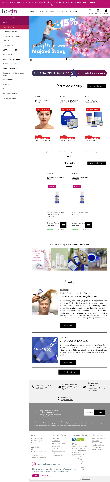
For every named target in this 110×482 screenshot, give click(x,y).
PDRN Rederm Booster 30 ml (56, 178)
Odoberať (99, 412)
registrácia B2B (67, 400)
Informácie (62, 12)
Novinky (5, 23)
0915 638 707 (41, 388)
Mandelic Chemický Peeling (42, 101)
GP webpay (76, 444)
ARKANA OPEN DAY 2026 (74, 341)
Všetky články (69, 372)
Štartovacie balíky (9, 18)
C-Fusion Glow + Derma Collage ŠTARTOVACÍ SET (69, 102)
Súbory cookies (57, 456)
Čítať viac (68, 326)
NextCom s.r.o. (86, 479)
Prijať (35, 475)
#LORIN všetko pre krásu (61, 245)
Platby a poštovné (46, 12)
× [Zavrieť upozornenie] (106, 3)
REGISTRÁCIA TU (42, 141)
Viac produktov (97, 86)
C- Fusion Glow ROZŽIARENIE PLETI (92, 101)
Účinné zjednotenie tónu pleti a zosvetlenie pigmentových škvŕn (78, 294)
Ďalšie (73, 12)
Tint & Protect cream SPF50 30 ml (80, 178)
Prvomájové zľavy (9, 27)
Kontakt (31, 12)
